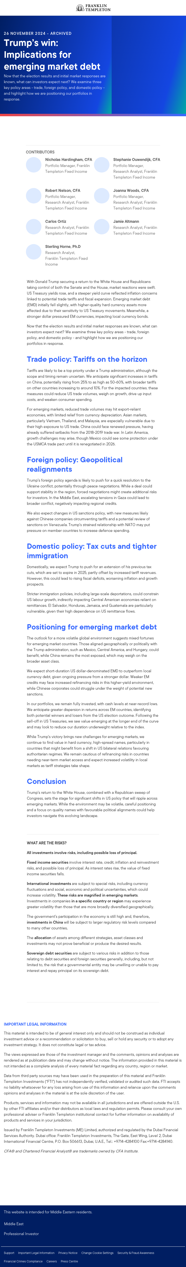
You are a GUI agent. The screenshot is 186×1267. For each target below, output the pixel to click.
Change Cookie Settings (97, 1253)
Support (9, 1253)
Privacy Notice (68, 1253)
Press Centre (69, 1261)
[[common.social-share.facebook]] (31, 984)
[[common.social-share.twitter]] (46, 984)
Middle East (13, 1224)
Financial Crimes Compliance (23, 1261)
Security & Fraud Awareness (135, 1253)
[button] (93, 1234)
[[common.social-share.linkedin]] (38, 984)
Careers (51, 1261)
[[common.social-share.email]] (54, 984)
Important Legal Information (36, 1253)
